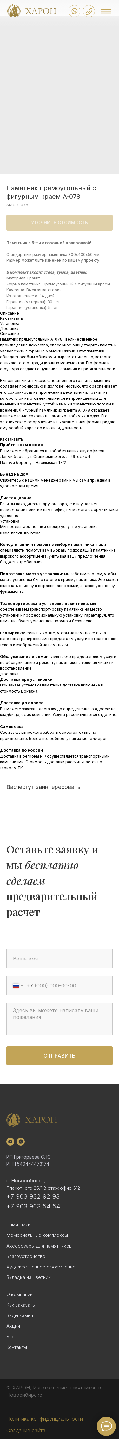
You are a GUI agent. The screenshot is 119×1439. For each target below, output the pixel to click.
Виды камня (19, 1315)
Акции (13, 1326)
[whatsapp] (21, 1142)
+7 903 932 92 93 (33, 1196)
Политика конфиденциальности (44, 1419)
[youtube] (10, 1142)
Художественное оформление (41, 1267)
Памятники (18, 1224)
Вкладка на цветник (28, 1277)
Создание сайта (25, 1430)
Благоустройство (25, 1256)
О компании (19, 1294)
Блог (11, 1337)
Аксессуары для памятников (39, 1246)
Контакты (16, 1347)
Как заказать (20, 1305)
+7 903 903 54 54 (33, 1206)
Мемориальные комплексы (37, 1235)
